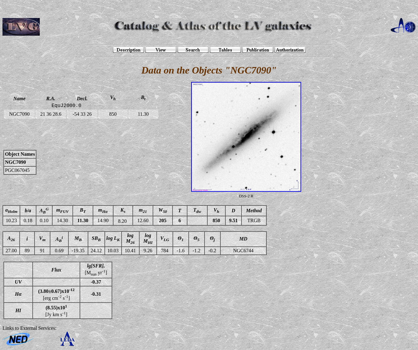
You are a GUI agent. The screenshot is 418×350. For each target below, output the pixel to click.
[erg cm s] (56, 294)
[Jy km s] (56, 310)
